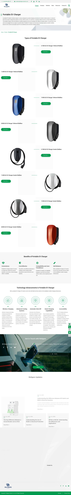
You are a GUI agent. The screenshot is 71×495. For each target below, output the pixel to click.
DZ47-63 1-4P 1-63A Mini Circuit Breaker (32, 476)
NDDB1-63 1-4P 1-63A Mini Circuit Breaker (32, 478)
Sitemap (59, 493)
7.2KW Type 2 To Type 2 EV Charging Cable (10, 471)
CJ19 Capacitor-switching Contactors (31, 469)
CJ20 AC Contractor (28, 471)
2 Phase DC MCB (27, 456)
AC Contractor (27, 467)
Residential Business (52, 464)
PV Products (50, 458)
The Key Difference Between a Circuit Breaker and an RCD (12, 431)
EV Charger (49, 456)
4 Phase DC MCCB (28, 450)
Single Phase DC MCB (28, 455)
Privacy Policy (67, 493)
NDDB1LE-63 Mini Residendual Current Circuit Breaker (58, 446)
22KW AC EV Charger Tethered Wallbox (11, 123)
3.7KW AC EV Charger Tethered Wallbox (52, 45)
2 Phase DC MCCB (28, 446)
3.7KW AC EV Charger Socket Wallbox (51, 149)
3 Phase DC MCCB (28, 448)
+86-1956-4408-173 (7, 1)
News (53, 5)
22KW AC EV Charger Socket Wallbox (11, 227)
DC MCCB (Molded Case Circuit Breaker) (33, 442)
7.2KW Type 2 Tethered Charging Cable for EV (10, 478)
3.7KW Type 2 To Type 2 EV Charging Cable (10, 469)
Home (2, 32)
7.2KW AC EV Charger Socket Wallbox (11, 175)
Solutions (48, 5)
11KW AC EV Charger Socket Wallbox (51, 201)
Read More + (45, 51)
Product (36, 5)
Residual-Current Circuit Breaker (32, 459)
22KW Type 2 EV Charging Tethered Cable (9, 482)
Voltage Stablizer (51, 453)
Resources (58, 5)
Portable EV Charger (12, 32)
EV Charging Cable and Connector (9, 467)
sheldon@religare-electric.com (22, 1)
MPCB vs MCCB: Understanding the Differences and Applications (58, 432)
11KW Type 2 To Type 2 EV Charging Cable (9, 473)
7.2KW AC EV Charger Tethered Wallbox (12, 71)
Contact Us (64, 5)
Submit (38, 367)
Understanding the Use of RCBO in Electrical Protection (34, 431)
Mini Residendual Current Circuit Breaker (57, 441)
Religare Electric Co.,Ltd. (11, 493)
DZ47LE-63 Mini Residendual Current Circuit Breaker (57, 443)
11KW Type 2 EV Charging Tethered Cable (9, 480)
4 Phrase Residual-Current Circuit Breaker (32, 463)
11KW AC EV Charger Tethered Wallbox (51, 97)
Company (42, 5)
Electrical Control (51, 461)
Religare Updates (35, 379)
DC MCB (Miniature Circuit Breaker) (32, 452)
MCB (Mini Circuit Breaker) (30, 474)
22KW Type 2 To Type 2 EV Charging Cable (9, 475)
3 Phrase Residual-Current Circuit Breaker (32, 461)
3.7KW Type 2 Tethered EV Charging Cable (9, 476)
